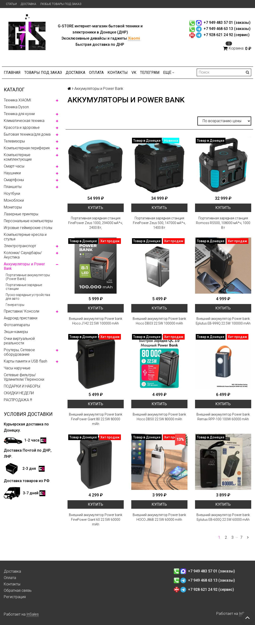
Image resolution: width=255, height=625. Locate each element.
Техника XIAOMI (17, 100)
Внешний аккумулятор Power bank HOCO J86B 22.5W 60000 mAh (159, 517)
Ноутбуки (12, 193)
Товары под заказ (43, 72)
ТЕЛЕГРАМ (149, 72)
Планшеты (12, 186)
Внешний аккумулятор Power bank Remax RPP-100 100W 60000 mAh (223, 416)
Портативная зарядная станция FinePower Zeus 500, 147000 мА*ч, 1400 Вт (159, 222)
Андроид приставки (20, 318)
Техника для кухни (19, 114)
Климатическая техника (24, 120)
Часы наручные (17, 368)
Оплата (96, 72)
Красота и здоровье (22, 127)
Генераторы (15, 305)
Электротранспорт (20, 246)
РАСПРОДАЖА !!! (18, 400)
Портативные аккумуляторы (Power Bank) (28, 277)
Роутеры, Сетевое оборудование (19, 352)
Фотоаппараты (17, 325)
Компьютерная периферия (27, 148)
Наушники (12, 173)
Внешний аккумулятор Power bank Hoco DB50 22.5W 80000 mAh (159, 416)
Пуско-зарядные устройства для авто (28, 296)
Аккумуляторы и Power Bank (24, 266)
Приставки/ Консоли (21, 311)
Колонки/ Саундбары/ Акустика (23, 254)
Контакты (117, 72)
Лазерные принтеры (21, 214)
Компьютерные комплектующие (18, 157)
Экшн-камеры (16, 331)
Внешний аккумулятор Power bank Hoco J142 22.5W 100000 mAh (95, 321)
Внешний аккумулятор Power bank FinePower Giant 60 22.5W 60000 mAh (95, 519)
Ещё (168, 72)
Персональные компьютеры (28, 221)
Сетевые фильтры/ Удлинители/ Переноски (24, 377)
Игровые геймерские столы (28, 227)
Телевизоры (14, 141)
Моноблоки (14, 200)
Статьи (11, 4)
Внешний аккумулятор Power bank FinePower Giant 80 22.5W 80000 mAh (95, 419)
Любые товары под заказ (60, 4)
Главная (12, 72)
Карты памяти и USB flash (25, 361)
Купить (95, 207)
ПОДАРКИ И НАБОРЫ (22, 386)
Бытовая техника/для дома (27, 134)
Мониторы (13, 207)
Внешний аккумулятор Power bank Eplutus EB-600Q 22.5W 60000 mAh (223, 517)
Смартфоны (14, 180)
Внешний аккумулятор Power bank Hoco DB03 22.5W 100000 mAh (159, 321)
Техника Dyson (16, 107)
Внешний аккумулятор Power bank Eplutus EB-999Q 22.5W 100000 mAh (223, 321)
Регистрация (15, 597)
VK (134, 72)
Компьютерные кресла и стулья (25, 236)
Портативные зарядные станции (24, 287)
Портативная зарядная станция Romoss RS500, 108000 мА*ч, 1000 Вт (223, 222)
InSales (32, 614)
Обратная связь (18, 590)
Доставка (28, 4)
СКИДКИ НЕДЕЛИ (19, 393)
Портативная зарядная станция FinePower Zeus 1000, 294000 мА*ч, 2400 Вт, (95, 222)
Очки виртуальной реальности (19, 340)
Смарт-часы (14, 166)
